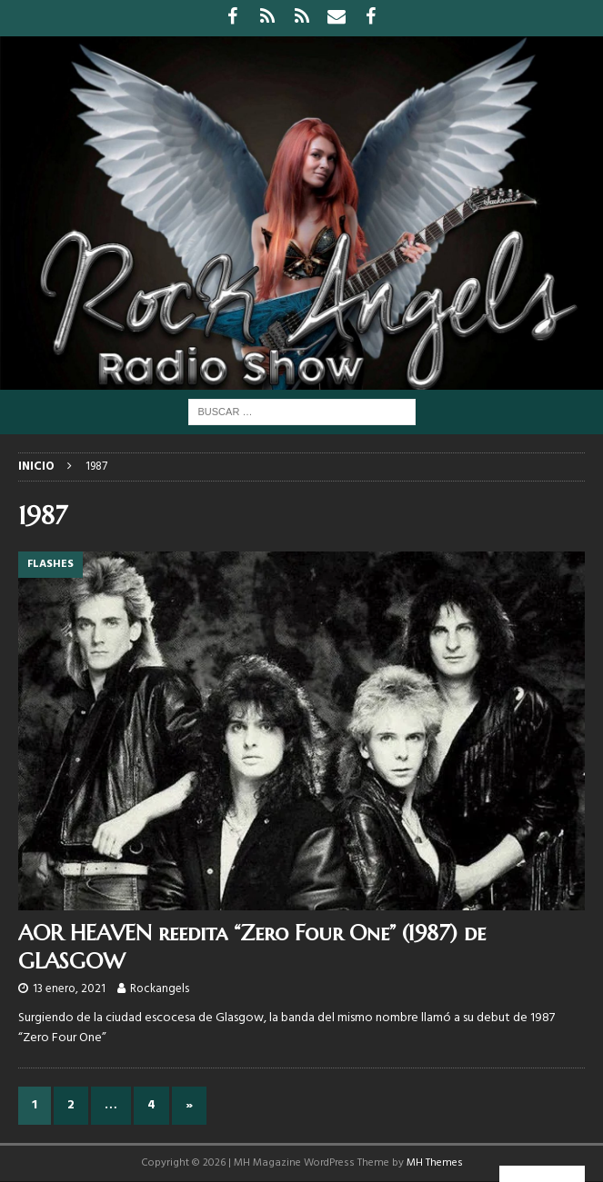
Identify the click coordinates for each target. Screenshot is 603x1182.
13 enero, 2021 (69, 988)
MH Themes (435, 1163)
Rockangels (159, 988)
